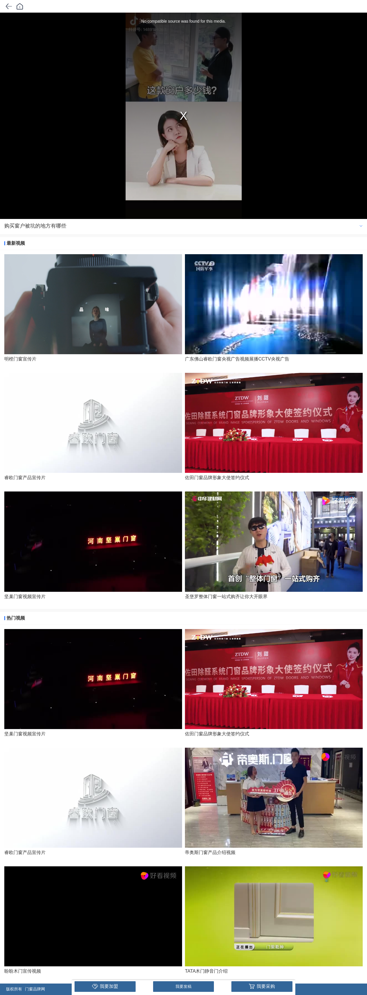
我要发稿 (183, 986)
